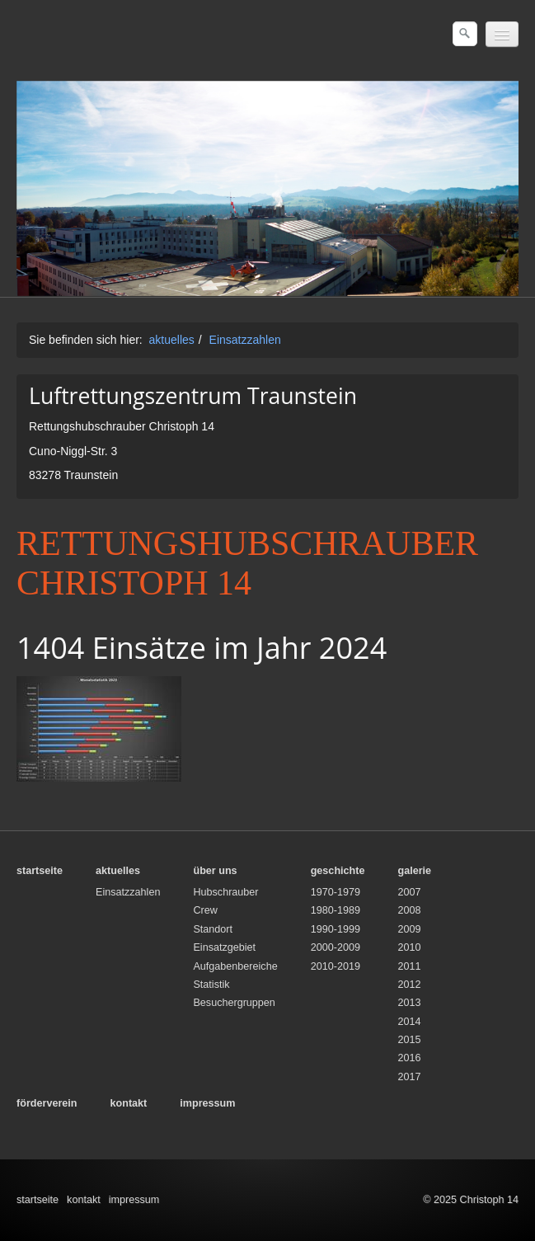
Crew (205, 910)
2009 (408, 929)
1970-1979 (335, 892)
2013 (408, 1002)
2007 (408, 892)
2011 (408, 966)
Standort (212, 929)
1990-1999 (335, 929)
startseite (37, 1200)
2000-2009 (335, 947)
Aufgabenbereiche (235, 966)
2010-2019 (335, 966)
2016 (408, 1058)
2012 (408, 984)
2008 (408, 910)
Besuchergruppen (234, 1002)
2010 (408, 947)
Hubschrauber (225, 892)
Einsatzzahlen (245, 339)
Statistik (211, 984)
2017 (408, 1077)
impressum (134, 1200)
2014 (408, 1021)
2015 (408, 1040)
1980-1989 (335, 910)
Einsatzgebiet (224, 947)
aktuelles (172, 339)
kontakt (84, 1200)
